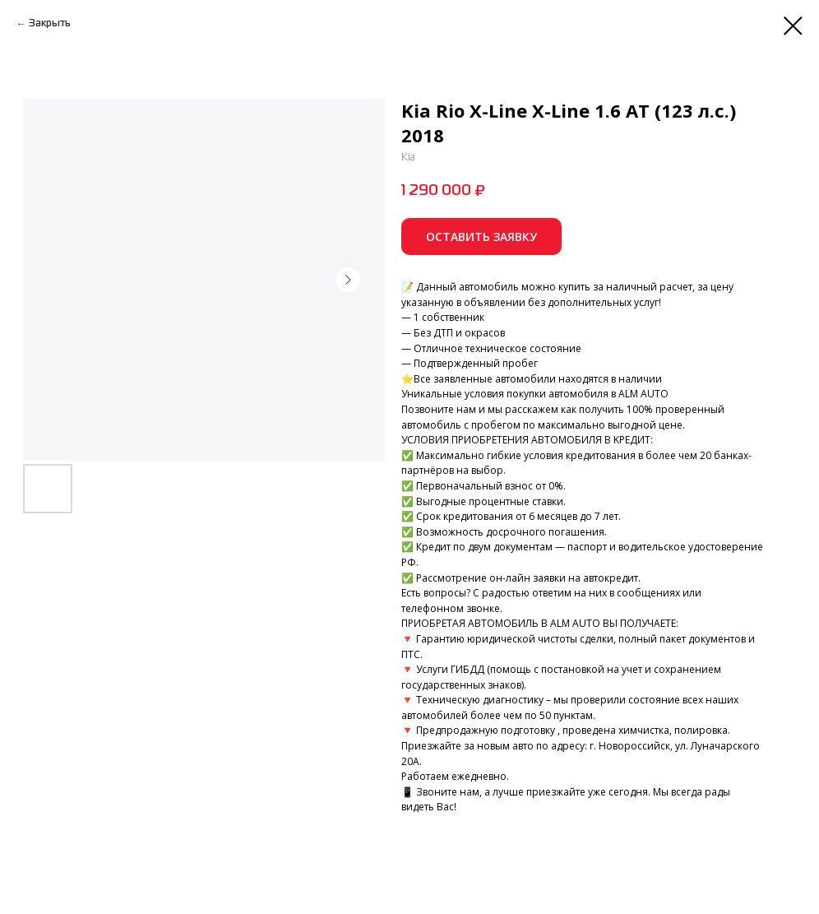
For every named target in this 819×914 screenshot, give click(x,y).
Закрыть (50, 24)
